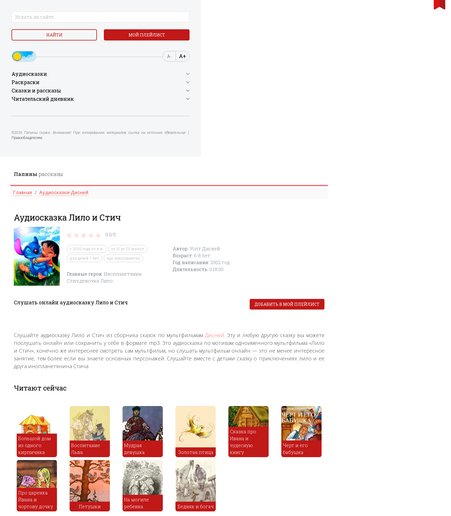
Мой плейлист (76, 37)
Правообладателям (54, 145)
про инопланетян (236, 101)
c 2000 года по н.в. (199, 92)
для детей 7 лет (197, 101)
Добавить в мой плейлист (399, 147)
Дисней (327, 178)
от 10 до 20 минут (240, 92)
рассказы (151, 17)
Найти (30, 37)
